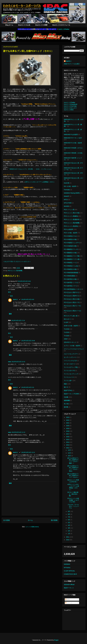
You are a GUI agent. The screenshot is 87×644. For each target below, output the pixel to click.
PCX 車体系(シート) (70, 262)
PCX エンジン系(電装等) (72, 219)
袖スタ (66, 387)
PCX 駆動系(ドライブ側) (72, 256)
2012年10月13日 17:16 (18, 320)
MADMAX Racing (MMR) (72, 193)
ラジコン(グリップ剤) (71, 367)
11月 (69, 453)
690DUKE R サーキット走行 (73, 138)
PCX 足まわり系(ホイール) (72, 311)
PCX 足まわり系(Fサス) (71, 292)
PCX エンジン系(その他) (72, 213)
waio (9, 361)
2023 (68, 417)
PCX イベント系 (69, 209)
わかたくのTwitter (64, 29)
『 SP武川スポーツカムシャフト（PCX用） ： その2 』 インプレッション (30, 169)
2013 (68, 445)
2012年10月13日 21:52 (18, 361)
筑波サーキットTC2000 (71, 394)
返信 (9, 292)
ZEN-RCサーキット (70, 342)
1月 (69, 533)
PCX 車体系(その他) (70, 269)
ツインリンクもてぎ (70, 360)
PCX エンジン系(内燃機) (15, 270)
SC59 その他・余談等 (71, 326)
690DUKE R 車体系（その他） (73, 153)
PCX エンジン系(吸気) (71, 216)
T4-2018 (66, 329)
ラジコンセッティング (71, 374)
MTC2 (66, 199)
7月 (69, 517)
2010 (68, 540)
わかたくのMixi (69, 110)
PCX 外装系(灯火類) (70, 246)
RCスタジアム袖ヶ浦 (70, 316)
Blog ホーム (9, 25)
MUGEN (66, 206)
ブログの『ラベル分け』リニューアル (73, 506)
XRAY (66, 339)
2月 (69, 531)
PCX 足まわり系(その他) (72, 299)
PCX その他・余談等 (70, 233)
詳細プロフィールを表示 (72, 64)
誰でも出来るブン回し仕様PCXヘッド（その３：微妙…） (73, 460)
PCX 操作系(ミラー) (70, 286)
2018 (68, 431)
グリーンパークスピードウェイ (74, 349)
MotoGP (66, 196)
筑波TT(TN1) (68, 390)
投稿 (67, 599)
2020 (68, 425)
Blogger (56, 640)
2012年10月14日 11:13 (18, 432)
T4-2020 (66, 336)
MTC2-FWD (68, 203)
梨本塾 (66, 407)
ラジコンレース (69, 377)
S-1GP (66, 322)
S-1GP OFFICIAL (69, 571)
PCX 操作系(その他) (70, 279)
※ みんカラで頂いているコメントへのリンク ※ (17, 261)
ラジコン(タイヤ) (69, 370)
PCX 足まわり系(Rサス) (71, 296)
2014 (68, 442)
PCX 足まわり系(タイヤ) (72, 302)
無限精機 (67, 400)
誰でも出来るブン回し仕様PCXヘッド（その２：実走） (73, 468)
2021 (68, 423)
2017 (68, 434)
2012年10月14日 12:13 (28, 452)
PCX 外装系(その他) (70, 239)
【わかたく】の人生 (24, 25)
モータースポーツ (69, 364)
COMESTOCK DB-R (70, 574)
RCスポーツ (68, 319)
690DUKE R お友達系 (71, 134)
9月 (69, 511)
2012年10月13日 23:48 (28, 340)
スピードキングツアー (71, 354)
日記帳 (66, 397)
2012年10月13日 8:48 (24, 281)
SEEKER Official (69, 584)
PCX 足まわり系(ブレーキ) (72, 306)
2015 (68, 439)
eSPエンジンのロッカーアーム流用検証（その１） (40, 182)
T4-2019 (66, 332)
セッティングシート (70, 357)
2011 (68, 537)
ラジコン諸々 (68, 380)
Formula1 (67, 189)
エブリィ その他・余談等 (72, 345)
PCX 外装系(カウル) (70, 236)
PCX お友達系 (68, 229)
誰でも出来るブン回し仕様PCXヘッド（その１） (73, 475)
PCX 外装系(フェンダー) (72, 242)
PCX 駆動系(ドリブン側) (72, 259)
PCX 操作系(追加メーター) (72, 289)
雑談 (65, 384)
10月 (69, 455)
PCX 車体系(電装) (69, 276)
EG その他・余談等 (70, 186)
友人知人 (67, 403)
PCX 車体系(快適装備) (71, 272)
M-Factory (67, 567)
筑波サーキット (69, 588)
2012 (68, 448)
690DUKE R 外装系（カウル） (73, 148)
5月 (69, 522)
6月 (69, 520)
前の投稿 (54, 520)
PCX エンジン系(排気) (71, 226)
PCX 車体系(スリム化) (71, 266)
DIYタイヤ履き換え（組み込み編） (72, 494)
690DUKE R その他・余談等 (73, 143)
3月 (69, 528)
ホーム (30, 520)
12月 (69, 450)
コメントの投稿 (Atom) (32, 526)
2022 (68, 420)
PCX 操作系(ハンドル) (71, 282)
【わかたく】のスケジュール (61, 25)
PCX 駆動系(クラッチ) (71, 249)
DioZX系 (66, 183)
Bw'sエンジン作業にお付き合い (73, 480)
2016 (68, 436)
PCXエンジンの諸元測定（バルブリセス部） (73, 500)
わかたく (15, 299)
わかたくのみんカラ (70, 108)
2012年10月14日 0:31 (27, 387)
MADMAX (67, 564)
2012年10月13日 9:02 (27, 299)
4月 (69, 525)
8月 (69, 514)
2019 (68, 428)
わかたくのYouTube (70, 106)
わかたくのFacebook (70, 104)
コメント (68, 603)
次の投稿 (6, 520)
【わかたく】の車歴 (41, 25)
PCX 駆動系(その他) (70, 252)
